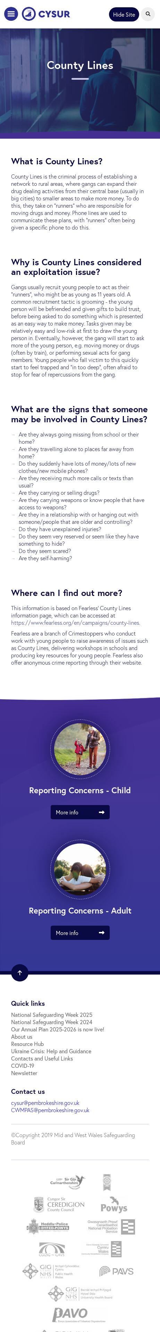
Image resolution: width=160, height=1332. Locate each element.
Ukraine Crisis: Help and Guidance (51, 1051)
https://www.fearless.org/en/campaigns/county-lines (75, 622)
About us (21, 1036)
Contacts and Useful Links (42, 1058)
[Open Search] (148, 14)
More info (83, 812)
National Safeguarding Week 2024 (51, 1022)
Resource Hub (27, 1043)
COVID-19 (22, 1065)
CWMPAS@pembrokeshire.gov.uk (50, 1110)
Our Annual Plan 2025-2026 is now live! (57, 1029)
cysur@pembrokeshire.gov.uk (45, 1102)
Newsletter (24, 1072)
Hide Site (124, 14)
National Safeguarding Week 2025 (51, 1014)
